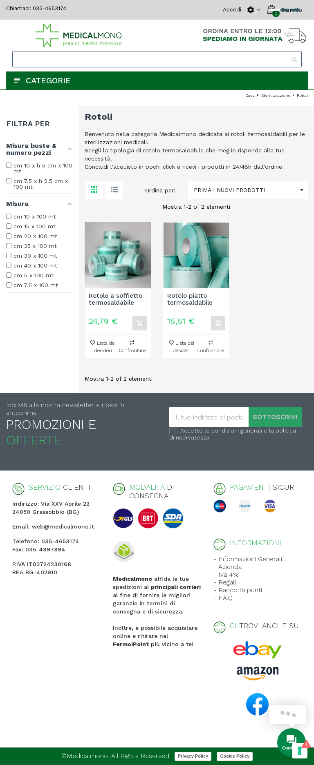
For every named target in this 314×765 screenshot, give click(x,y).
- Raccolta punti (237, 590)
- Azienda (227, 567)
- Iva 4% (226, 574)
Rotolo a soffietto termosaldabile (115, 299)
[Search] (157, 59)
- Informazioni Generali (247, 559)
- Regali (224, 582)
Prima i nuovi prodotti (251, 190)
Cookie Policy (234, 756)
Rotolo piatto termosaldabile (190, 299)
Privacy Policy (193, 756)
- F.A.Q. (223, 598)
